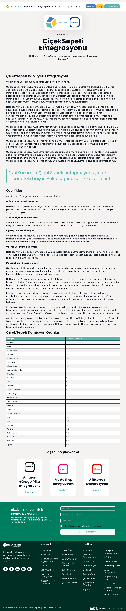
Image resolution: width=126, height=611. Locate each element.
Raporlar (87, 589)
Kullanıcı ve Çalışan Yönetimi (113, 589)
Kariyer (44, 565)
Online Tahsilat (111, 561)
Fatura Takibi (110, 583)
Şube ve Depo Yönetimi (89, 583)
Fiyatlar (70, 6)
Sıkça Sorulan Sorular (68, 564)
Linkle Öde (67, 550)
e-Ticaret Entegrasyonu (89, 555)
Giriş (100, 6)
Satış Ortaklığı (68, 570)
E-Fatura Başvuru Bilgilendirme (49, 560)
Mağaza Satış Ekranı (110, 578)
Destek (90, 6)
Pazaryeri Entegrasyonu (110, 551)
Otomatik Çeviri (90, 565)
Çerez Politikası (69, 582)
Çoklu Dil (87, 570)
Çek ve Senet (89, 578)
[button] (29, 6)
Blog (78, 6)
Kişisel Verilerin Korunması (48, 582)
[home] (13, 6)
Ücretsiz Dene (112, 6)
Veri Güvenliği (47, 570)
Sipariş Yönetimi (91, 574)
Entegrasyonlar (44, 6)
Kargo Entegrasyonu (110, 571)
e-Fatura (59, 6)
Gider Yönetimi (111, 594)
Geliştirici (66, 574)
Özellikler (28, 6)
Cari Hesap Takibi (112, 565)
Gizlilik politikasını (87, 526)
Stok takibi (88, 550)
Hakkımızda (46, 550)
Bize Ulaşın (46, 554)
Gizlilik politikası (104, 608)
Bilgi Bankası (68, 554)
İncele (28, 492)
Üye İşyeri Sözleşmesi (46, 575)
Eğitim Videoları (69, 559)
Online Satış (88, 561)
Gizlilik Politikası (69, 578)
